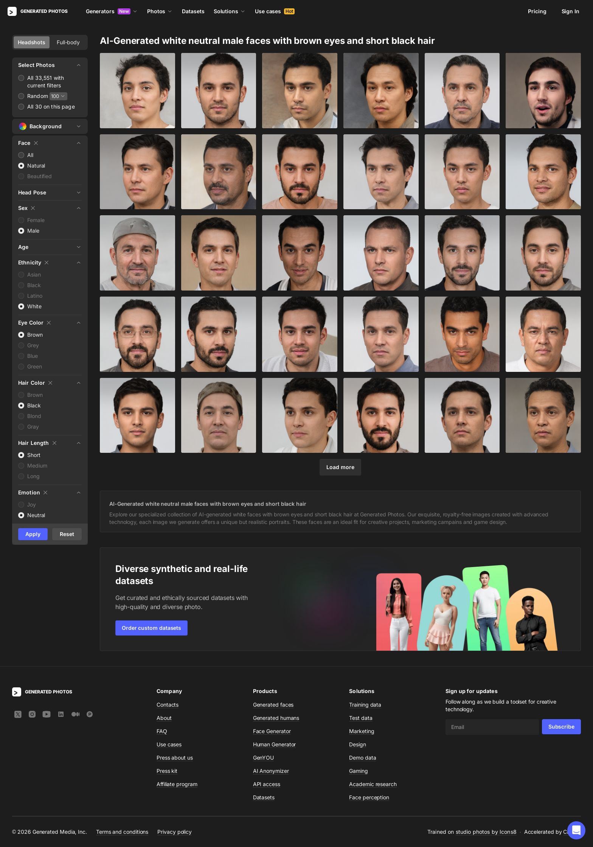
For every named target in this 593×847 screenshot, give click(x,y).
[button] (576, 830)
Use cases (275, 11)
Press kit (167, 771)
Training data (365, 704)
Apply (32, 534)
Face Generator (272, 731)
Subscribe (561, 726)
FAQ (162, 731)
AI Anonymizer (271, 771)
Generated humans (276, 718)
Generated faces (273, 704)
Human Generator (274, 744)
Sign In (570, 11)
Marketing (361, 731)
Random (37, 96)
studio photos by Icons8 (486, 831)
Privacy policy (174, 831)
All (30, 155)
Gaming (358, 771)
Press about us (175, 757)
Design (357, 744)
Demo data (362, 757)
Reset (67, 534)
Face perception (369, 797)
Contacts (168, 704)
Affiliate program (177, 784)
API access (266, 784)
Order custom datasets (151, 628)
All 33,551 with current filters (45, 82)
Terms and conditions (122, 831)
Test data (360, 718)
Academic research (373, 784)
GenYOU (263, 757)
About (164, 718)
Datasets (193, 11)
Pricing (537, 11)
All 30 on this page (51, 106)
